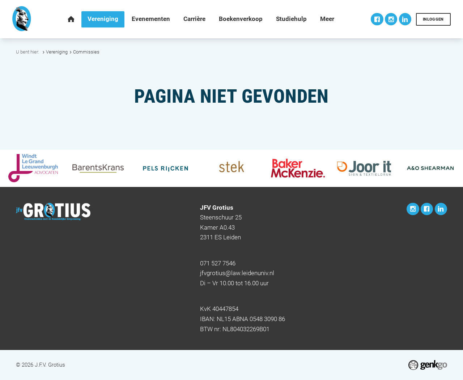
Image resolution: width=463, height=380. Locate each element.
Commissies (86, 52)
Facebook (377, 19)
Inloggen (433, 19)
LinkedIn (405, 19)
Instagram (391, 19)
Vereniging (57, 52)
